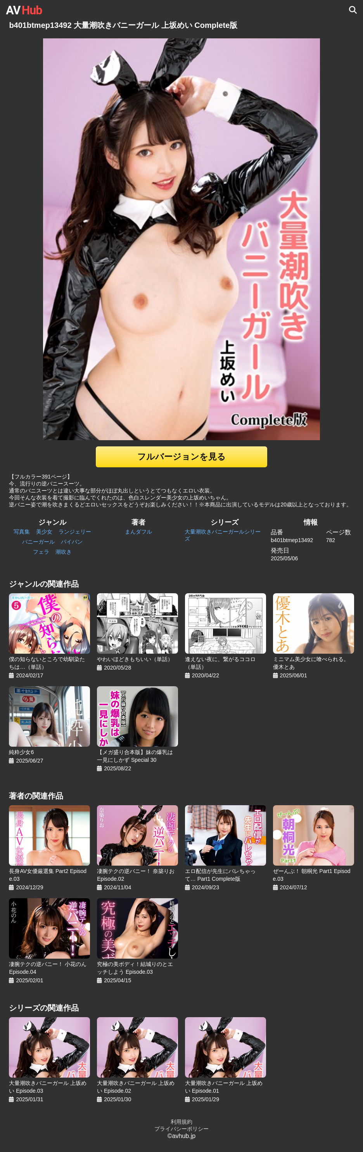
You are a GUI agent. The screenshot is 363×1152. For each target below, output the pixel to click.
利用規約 (181, 1122)
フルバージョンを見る (181, 456)
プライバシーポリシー (181, 1129)
